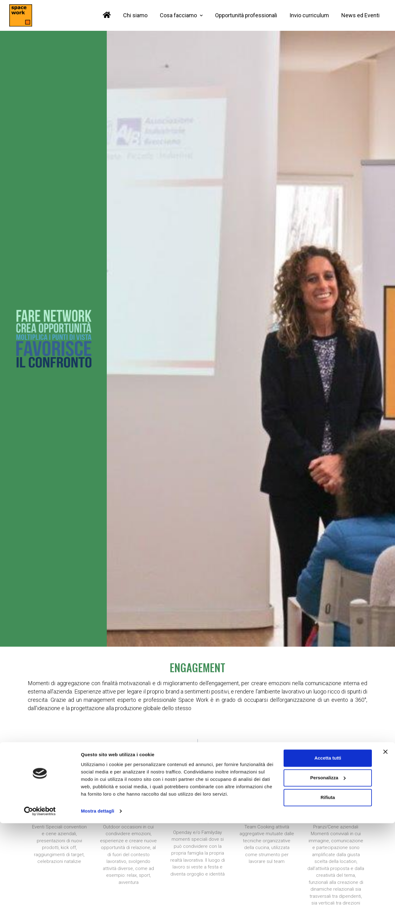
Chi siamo (135, 15)
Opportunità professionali (246, 15)
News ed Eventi (360, 15)
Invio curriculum (309, 15)
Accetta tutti (327, 853)
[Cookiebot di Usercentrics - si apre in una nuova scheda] (40, 907)
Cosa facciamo (181, 15)
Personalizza (328, 873)
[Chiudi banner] (385, 847)
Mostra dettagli (97, 906)
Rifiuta (328, 893)
